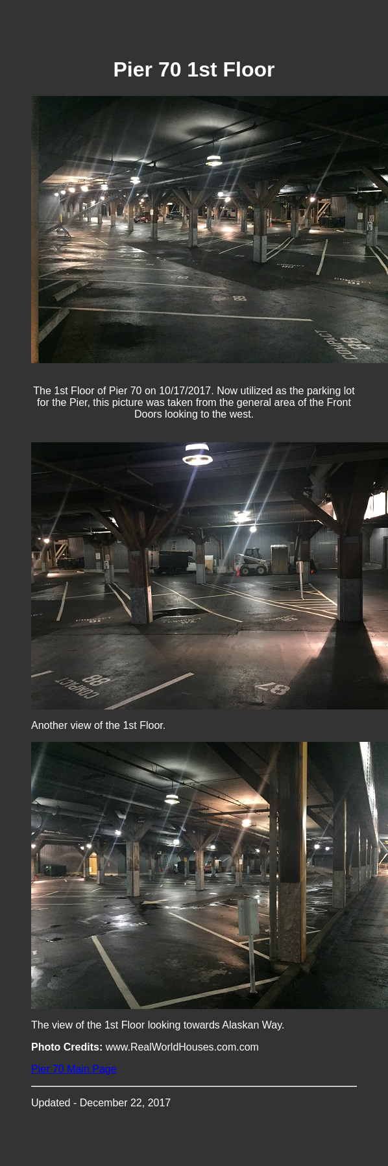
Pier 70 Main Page (74, 1069)
